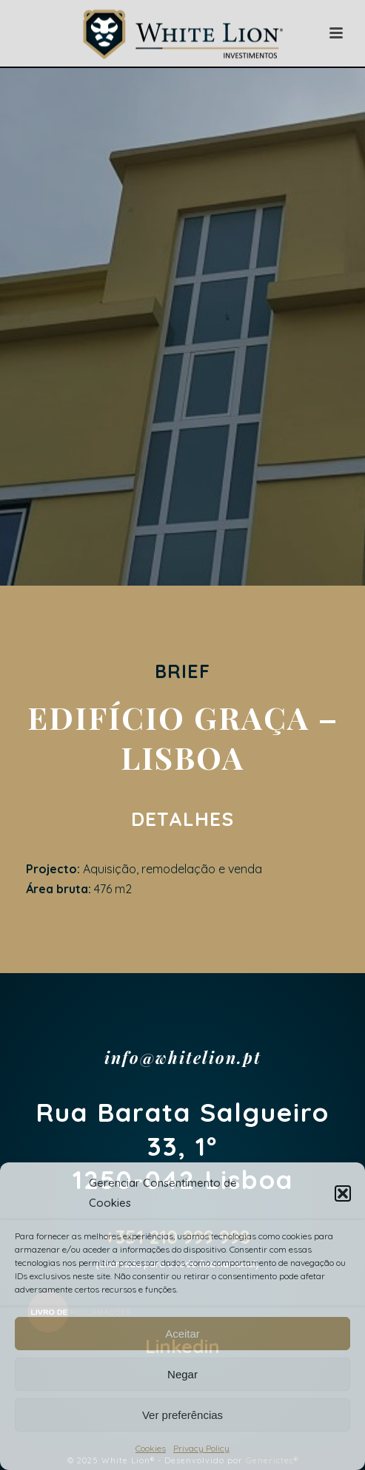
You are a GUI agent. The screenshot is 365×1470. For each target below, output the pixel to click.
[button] (342, 1193)
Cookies (150, 1448)
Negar (182, 1374)
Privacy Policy (201, 1448)
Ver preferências (182, 1415)
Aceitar (182, 1333)
